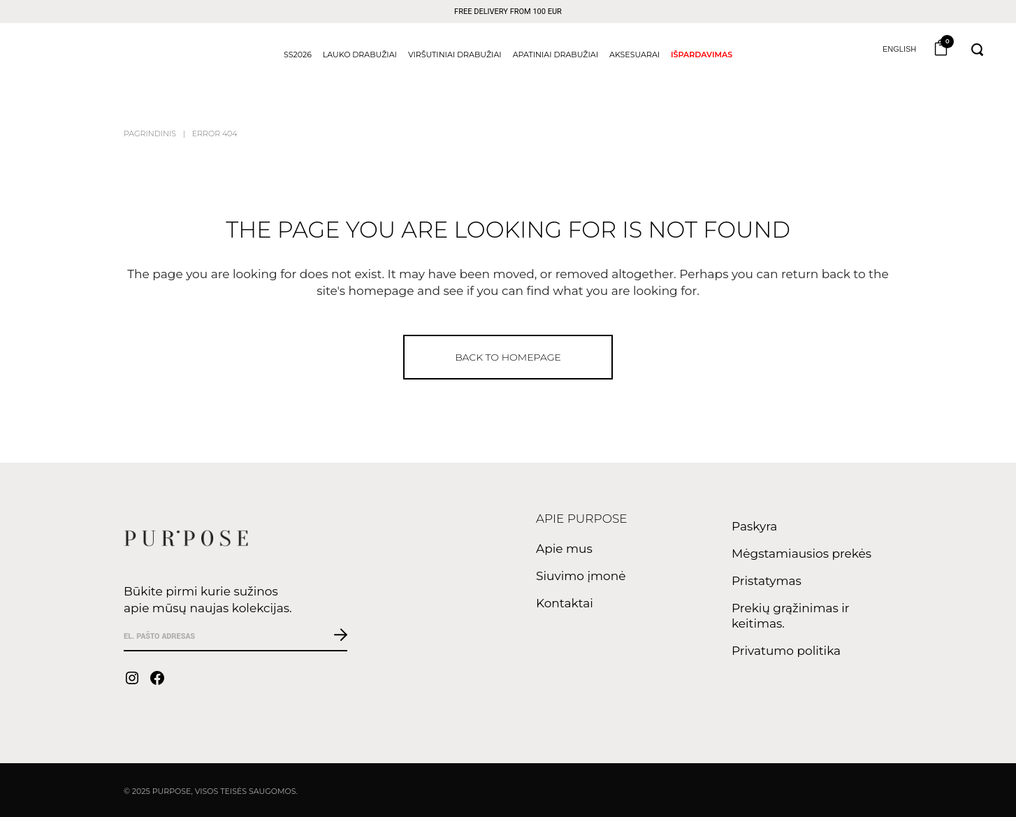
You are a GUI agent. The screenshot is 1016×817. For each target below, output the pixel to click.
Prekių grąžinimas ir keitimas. (791, 615)
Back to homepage (508, 357)
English (898, 49)
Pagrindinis (150, 133)
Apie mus (564, 549)
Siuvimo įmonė (580, 576)
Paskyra (754, 526)
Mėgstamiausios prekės (801, 554)
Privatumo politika (786, 651)
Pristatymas (766, 581)
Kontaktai (564, 603)
